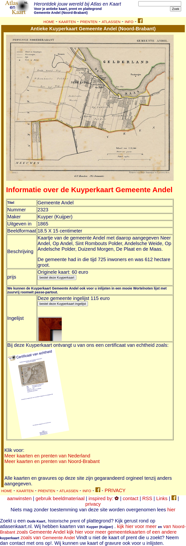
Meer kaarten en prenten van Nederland (47, 455)
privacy (93, 504)
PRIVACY (115, 490)
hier (171, 509)
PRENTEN (89, 22)
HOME (48, 22)
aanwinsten (19, 498)
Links (162, 498)
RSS (147, 498)
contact (130, 498)
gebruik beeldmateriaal (60, 498)
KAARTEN (67, 22)
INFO (129, 22)
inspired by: (103, 498)
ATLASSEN (111, 22)
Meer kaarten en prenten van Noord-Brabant (52, 461)
